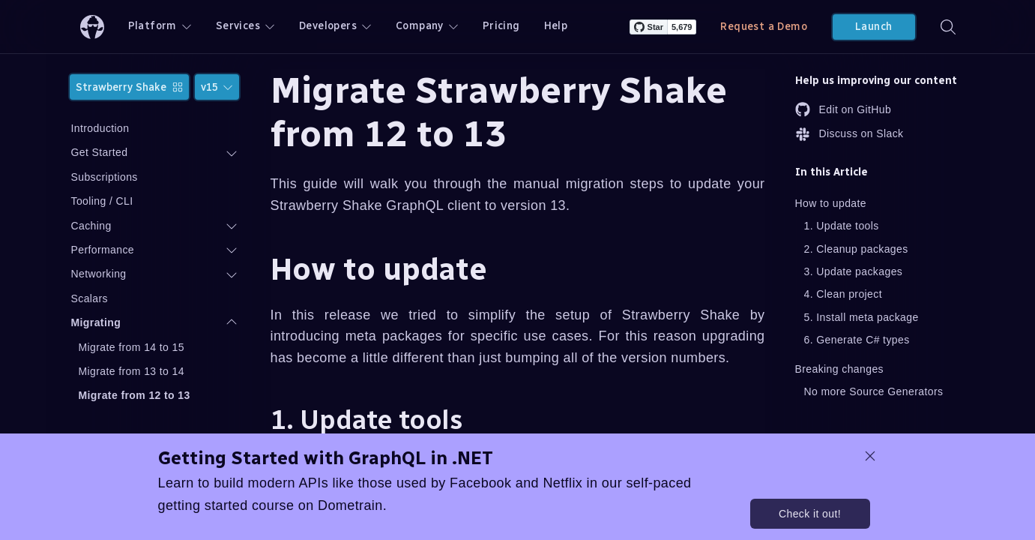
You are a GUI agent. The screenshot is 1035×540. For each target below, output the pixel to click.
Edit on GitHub (843, 109)
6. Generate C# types (857, 340)
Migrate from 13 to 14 (131, 371)
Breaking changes (839, 369)
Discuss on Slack (849, 134)
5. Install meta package (861, 317)
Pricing (501, 26)
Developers (335, 26)
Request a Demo (763, 26)
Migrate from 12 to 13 (134, 395)
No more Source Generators (874, 392)
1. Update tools (841, 226)
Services (245, 26)
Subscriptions (104, 177)
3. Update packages (853, 272)
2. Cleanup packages (856, 249)
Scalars (89, 298)
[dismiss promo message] (870, 456)
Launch (873, 26)
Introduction (100, 128)
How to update (830, 203)
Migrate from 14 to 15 (131, 347)
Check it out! (810, 514)
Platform (160, 26)
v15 (217, 87)
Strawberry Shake (129, 87)
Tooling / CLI (102, 201)
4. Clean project (843, 294)
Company (427, 26)
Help (556, 26)
